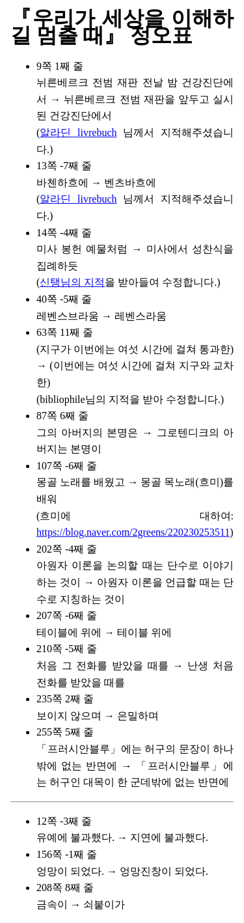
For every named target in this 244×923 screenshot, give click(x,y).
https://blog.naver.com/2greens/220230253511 (133, 532)
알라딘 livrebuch (78, 132)
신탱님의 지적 (72, 282)
